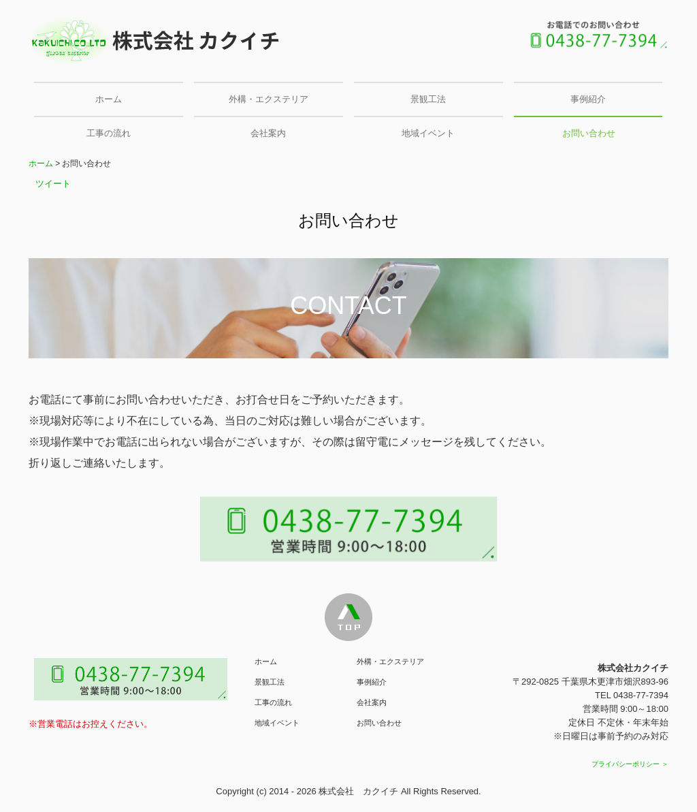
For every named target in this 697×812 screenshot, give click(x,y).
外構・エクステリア (268, 99)
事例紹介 (588, 99)
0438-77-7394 (640, 695)
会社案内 (268, 133)
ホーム (108, 99)
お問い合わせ (588, 133)
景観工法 (428, 99)
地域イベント (428, 133)
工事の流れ (108, 133)
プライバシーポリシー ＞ (629, 764)
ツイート (53, 183)
